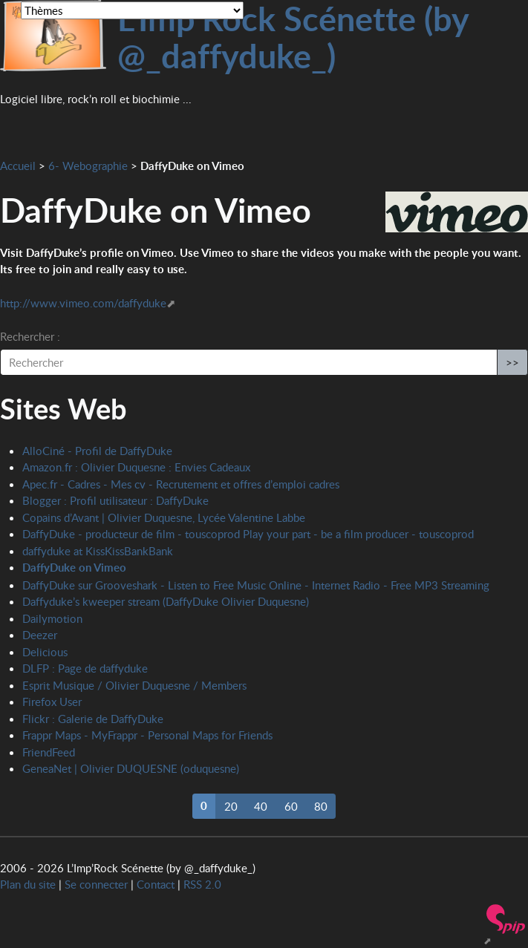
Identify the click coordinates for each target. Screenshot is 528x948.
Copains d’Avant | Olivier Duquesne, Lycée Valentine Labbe (163, 517)
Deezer (39, 634)
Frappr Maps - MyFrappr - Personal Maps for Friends (147, 735)
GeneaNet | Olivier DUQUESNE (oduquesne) (130, 768)
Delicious (45, 651)
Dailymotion (52, 618)
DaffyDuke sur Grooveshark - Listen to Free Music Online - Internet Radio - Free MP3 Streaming (255, 585)
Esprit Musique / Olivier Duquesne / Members (134, 685)
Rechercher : (30, 336)
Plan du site (28, 884)
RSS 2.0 (202, 884)
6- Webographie (88, 165)
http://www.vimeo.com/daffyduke (83, 302)
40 (260, 806)
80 (320, 806)
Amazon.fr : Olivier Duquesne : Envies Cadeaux (136, 467)
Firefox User (52, 701)
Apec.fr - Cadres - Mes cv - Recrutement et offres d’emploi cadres (180, 484)
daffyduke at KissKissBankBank (97, 550)
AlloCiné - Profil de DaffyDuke (97, 450)
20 (231, 806)
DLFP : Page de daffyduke (85, 668)
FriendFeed (48, 752)
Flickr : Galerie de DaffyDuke (92, 718)
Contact (156, 884)
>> (512, 362)
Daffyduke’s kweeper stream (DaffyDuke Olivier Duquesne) (165, 601)
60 (291, 806)
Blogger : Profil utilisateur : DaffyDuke (115, 500)
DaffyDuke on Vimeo (74, 567)
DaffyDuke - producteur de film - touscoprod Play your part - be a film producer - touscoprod (248, 533)
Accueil (18, 165)
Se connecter (96, 884)
